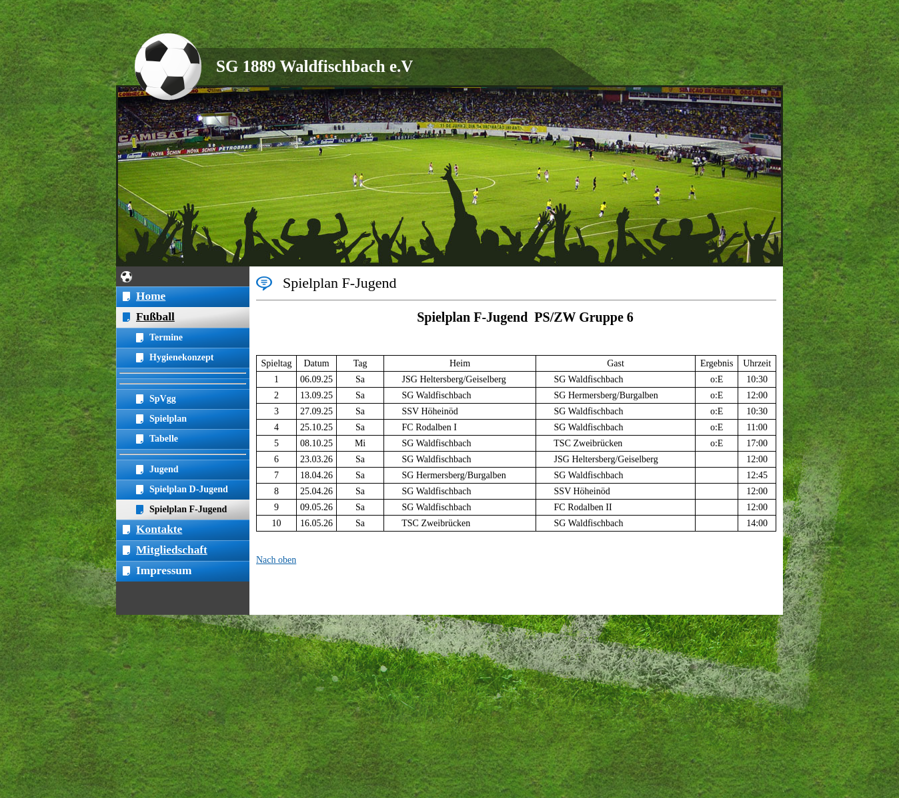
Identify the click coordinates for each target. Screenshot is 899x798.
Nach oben (276, 560)
